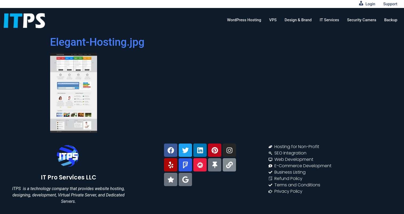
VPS (271, 20)
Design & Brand (297, 20)
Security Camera (361, 20)
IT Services (328, 20)
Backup (390, 20)
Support (390, 4)
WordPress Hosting (242, 20)
